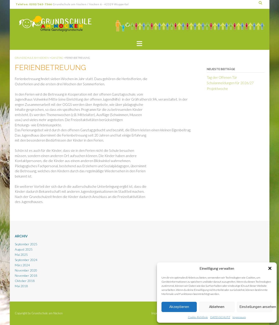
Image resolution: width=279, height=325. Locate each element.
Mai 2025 (21, 254)
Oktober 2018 (25, 281)
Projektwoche (217, 88)
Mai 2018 (21, 286)
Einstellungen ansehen (255, 307)
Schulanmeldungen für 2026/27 (230, 83)
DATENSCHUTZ (220, 317)
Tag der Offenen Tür (222, 77)
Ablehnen (216, 307)
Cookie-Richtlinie (198, 317)
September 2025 (26, 244)
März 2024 (22, 265)
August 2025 (24, 249)
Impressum (239, 317)
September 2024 (26, 260)
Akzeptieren (179, 307)
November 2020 (26, 270)
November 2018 (26, 275)
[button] (270, 268)
